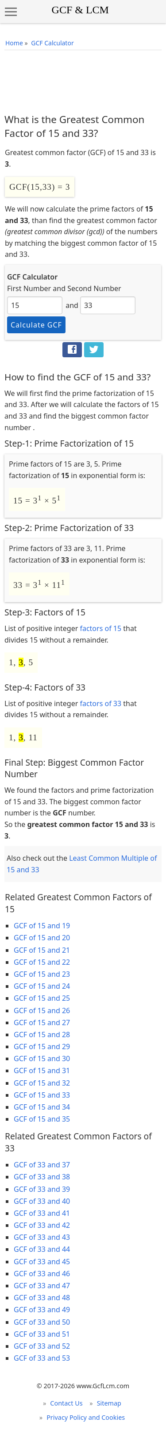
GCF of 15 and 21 (42, 950)
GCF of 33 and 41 (42, 1213)
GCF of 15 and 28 (42, 1034)
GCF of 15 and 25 (42, 998)
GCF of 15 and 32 (42, 1083)
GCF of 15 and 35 (42, 1119)
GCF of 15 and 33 (42, 1095)
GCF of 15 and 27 (42, 1022)
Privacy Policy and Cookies (85, 1417)
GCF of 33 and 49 (42, 1309)
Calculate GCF (36, 325)
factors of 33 (100, 703)
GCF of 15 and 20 (42, 938)
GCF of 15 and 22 (42, 962)
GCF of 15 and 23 (42, 974)
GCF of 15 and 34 (42, 1107)
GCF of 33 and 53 (42, 1358)
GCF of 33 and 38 (42, 1177)
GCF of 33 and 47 (42, 1285)
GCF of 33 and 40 (42, 1201)
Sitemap (109, 1403)
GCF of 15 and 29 (42, 1046)
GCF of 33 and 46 (42, 1273)
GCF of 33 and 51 (42, 1334)
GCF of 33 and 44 (42, 1249)
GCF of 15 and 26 (42, 1010)
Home (14, 43)
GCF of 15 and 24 (42, 986)
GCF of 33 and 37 (42, 1165)
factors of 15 (100, 628)
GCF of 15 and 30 (42, 1058)
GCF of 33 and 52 (42, 1346)
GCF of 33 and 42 (42, 1225)
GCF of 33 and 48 (42, 1297)
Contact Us (66, 1403)
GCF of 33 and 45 (42, 1261)
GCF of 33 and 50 (42, 1322)
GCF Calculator (52, 43)
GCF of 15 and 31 (42, 1070)
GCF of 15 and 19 (42, 926)
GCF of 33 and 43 (42, 1237)
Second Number (94, 288)
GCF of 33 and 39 (42, 1189)
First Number (29, 288)
